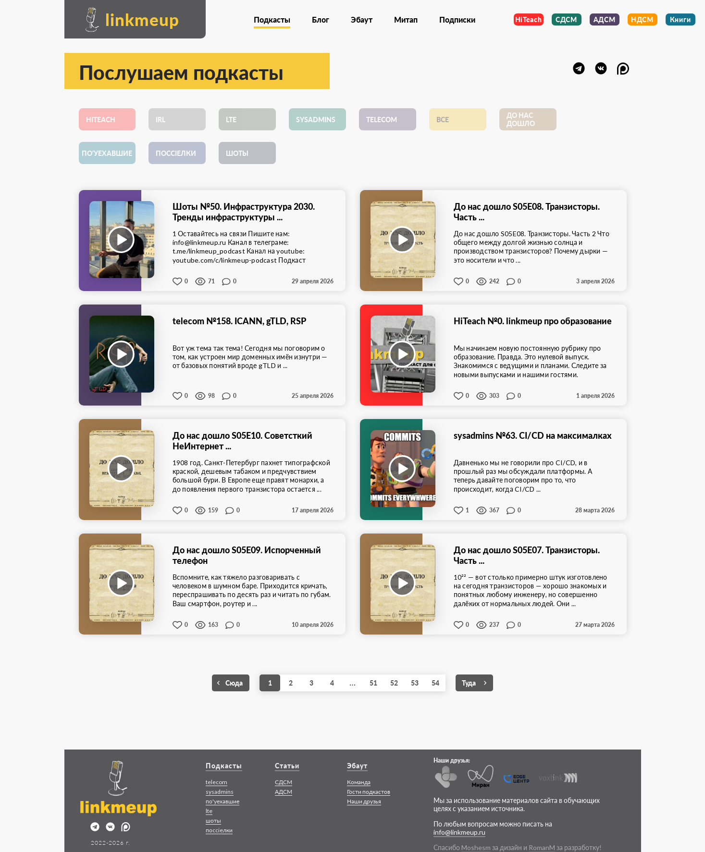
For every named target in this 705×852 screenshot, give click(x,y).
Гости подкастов (368, 791)
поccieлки (219, 830)
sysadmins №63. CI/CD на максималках (533, 435)
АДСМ (605, 19)
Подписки (457, 19)
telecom (216, 782)
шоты (213, 820)
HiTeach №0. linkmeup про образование (533, 321)
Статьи (287, 766)
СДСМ (566, 19)
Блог (320, 19)
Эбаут (361, 19)
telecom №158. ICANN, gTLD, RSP (239, 321)
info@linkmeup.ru (459, 832)
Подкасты (272, 19)
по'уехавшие (222, 801)
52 (394, 683)
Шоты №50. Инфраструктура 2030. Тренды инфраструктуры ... (244, 211)
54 (435, 683)
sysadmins (220, 791)
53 (415, 683)
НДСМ (642, 19)
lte (209, 810)
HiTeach (528, 19)
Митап (406, 19)
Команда (359, 782)
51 (373, 683)
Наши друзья (364, 801)
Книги (680, 19)
